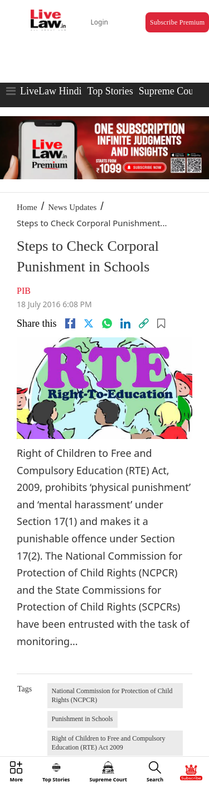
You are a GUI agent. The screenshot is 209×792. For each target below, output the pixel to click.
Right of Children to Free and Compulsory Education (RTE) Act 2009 (109, 742)
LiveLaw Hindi (50, 91)
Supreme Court (169, 91)
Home (27, 207)
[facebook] (70, 323)
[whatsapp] (107, 323)
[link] (144, 323)
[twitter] (89, 323)
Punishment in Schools (82, 719)
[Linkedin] (125, 323)
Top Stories (110, 91)
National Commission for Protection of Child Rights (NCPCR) (112, 695)
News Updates (72, 207)
